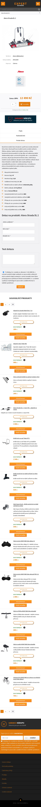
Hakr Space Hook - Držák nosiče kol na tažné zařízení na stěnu (25, 505)
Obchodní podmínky (7, 766)
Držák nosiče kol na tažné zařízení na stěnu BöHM (25, 474)
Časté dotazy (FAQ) (7, 770)
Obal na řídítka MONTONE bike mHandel (24, 611)
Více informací (20, 334)
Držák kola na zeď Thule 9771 (21, 438)
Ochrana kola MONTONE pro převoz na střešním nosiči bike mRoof (26, 678)
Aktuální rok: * (7, 236)
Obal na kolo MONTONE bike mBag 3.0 (24, 541)
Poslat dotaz (20, 140)
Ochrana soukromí (7, 787)
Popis (20, 131)
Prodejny (4, 775)
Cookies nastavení (7, 792)
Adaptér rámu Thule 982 (20, 344)
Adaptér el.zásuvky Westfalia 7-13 (22, 310)
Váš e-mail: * (6, 229)
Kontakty (4, 783)
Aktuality (4, 779)
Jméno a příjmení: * (8, 222)
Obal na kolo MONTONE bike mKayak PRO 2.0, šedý (26, 575)
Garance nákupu (6, 762)
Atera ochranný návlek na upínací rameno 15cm (26, 377)
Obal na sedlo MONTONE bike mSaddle (24, 644)
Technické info (20, 136)
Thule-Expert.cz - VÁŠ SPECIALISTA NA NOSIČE (20, 4)
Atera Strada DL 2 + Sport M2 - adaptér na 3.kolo (25, 408)
